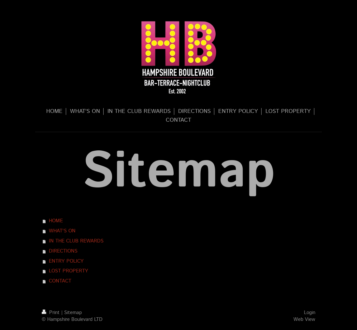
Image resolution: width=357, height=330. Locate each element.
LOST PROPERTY (68, 271)
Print (51, 312)
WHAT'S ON (62, 231)
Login (309, 312)
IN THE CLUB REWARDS (76, 241)
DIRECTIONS (63, 251)
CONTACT (60, 281)
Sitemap (73, 312)
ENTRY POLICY (66, 261)
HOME (56, 221)
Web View (304, 319)
